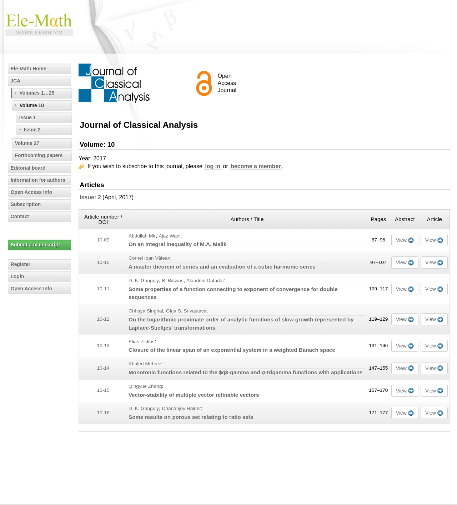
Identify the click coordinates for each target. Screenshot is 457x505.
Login (17, 276)
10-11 (103, 288)
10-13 (103, 345)
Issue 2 (32, 129)
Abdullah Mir (142, 236)
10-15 (103, 390)
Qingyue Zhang (145, 386)
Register (21, 264)
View (401, 240)
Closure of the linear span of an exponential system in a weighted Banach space (232, 350)
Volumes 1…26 (37, 93)
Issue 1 (27, 117)
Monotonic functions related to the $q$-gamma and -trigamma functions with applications (246, 372)
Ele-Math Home (29, 68)
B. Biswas (173, 280)
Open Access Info (32, 192)
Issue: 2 (90, 197)
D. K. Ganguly (144, 280)
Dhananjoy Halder (181, 408)
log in (212, 166)
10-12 (103, 319)
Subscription (26, 204)
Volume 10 (32, 105)
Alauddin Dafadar (205, 280)
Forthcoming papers (39, 155)
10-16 (103, 412)
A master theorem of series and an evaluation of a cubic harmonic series (222, 267)
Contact (20, 216)
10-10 (103, 262)
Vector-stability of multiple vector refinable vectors (194, 395)
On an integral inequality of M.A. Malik (177, 244)
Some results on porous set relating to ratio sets (191, 417)
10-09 (103, 239)
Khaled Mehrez (145, 363)
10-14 (103, 368)
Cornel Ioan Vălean (149, 258)
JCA (16, 81)
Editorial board (28, 168)
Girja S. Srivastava (186, 311)
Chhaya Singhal (146, 311)
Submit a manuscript (35, 245)
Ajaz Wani (169, 236)
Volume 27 (27, 143)
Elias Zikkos (142, 341)
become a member (256, 166)
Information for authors (38, 180)
